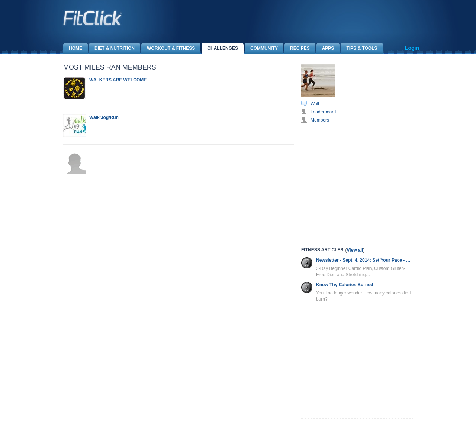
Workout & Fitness (168, 48)
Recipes (297, 48)
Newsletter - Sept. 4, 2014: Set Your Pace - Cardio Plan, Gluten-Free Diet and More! (364, 260)
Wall (315, 103)
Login (412, 48)
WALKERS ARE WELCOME (118, 80)
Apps (325, 48)
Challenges (220, 48)
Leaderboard (323, 111)
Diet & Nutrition (112, 48)
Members (320, 120)
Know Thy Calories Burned (344, 284)
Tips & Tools (359, 48)
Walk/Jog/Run (104, 117)
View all (355, 250)
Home (72, 48)
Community (261, 48)
